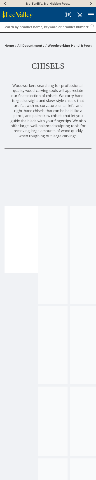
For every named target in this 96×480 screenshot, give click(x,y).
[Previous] (5, 3)
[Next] (90, 3)
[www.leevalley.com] (17, 14)
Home (9, 45)
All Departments (30, 45)
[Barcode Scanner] (68, 15)
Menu (91, 14)
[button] (80, 14)
